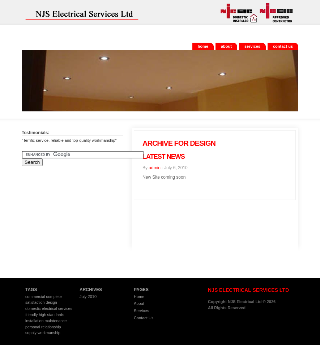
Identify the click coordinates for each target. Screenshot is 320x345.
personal (32, 327)
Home (203, 46)
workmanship (49, 333)
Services (252, 46)
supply (31, 333)
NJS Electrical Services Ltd (76, 12)
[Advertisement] (67, 218)
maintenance (55, 321)
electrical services (57, 308)
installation (34, 321)
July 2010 (88, 296)
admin (155, 167)
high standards (51, 314)
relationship (51, 327)
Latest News (163, 156)
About (226, 46)
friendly (31, 314)
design (51, 302)
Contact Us (283, 46)
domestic (33, 308)
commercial (35, 296)
